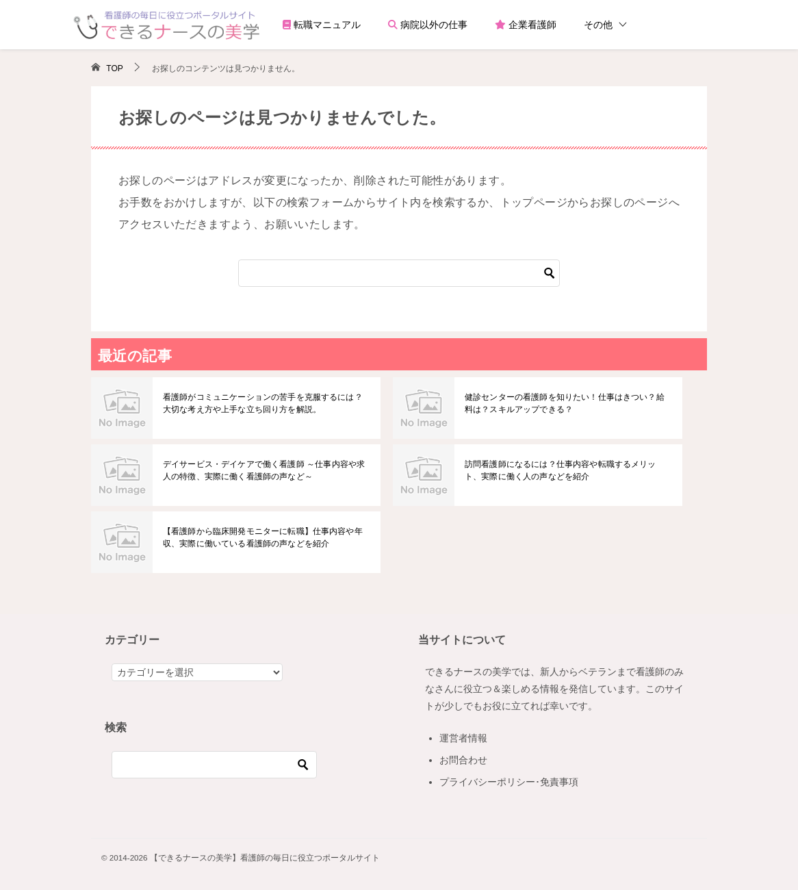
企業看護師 (525, 24)
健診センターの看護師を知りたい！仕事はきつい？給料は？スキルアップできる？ (567, 403)
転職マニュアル (322, 24)
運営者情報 (463, 738)
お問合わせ (463, 759)
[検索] (399, 273)
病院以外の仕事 (427, 24)
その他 (598, 24)
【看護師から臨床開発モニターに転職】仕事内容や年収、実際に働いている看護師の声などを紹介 (261, 537)
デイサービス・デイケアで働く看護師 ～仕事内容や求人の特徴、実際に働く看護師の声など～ (262, 470)
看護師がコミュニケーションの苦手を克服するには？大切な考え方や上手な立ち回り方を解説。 (265, 403)
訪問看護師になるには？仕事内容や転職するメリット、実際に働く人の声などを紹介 (567, 470)
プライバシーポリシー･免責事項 (508, 781)
